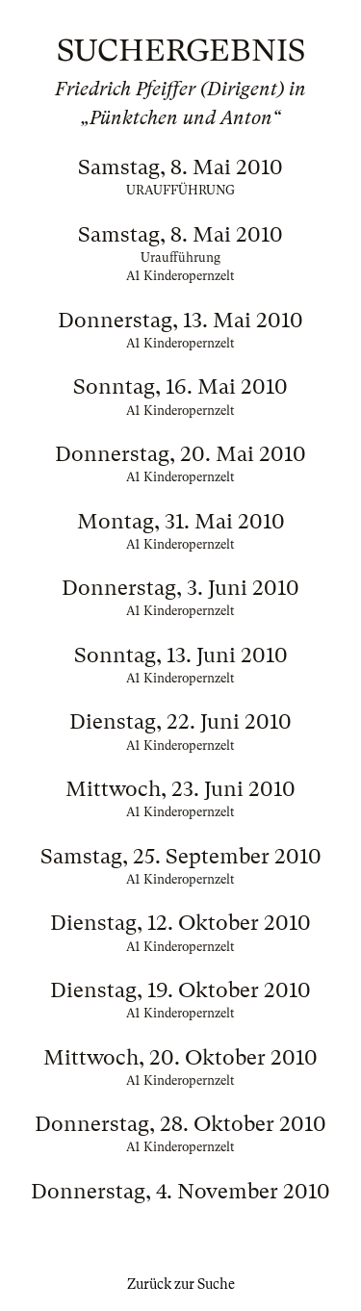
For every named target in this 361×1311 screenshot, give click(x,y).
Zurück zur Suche (181, 1284)
